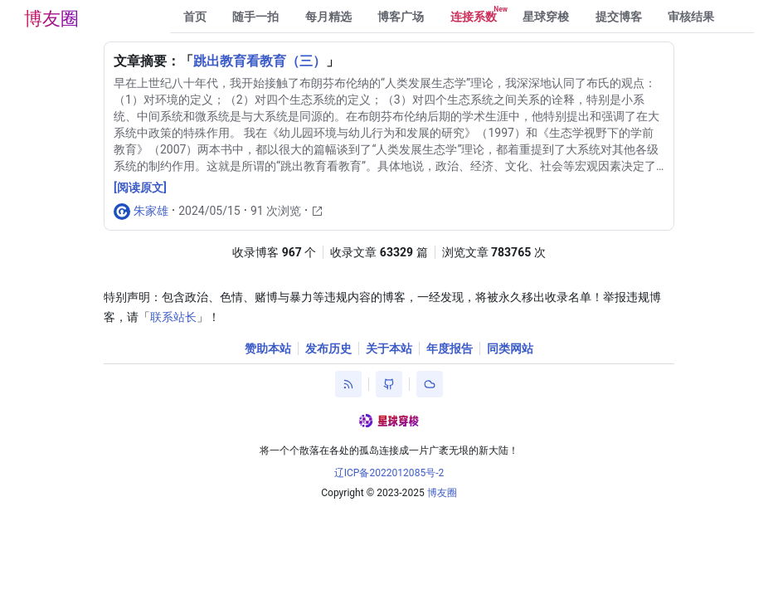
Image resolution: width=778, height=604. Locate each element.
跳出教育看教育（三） (259, 61)
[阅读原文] (140, 187)
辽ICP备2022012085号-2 (389, 473)
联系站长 (173, 317)
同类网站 (510, 348)
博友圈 (51, 18)
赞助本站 (268, 348)
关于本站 (389, 348)
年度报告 (449, 348)
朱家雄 (151, 210)
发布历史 (328, 348)
